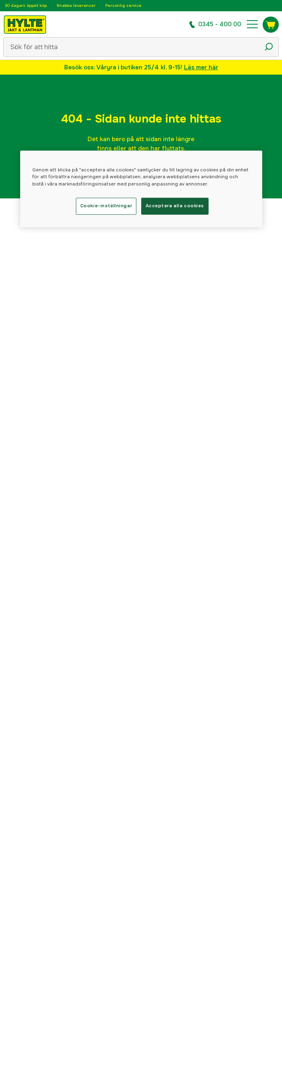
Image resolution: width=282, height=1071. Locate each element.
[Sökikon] (268, 46)
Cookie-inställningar (106, 205)
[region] (141, 189)
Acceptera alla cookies (175, 205)
